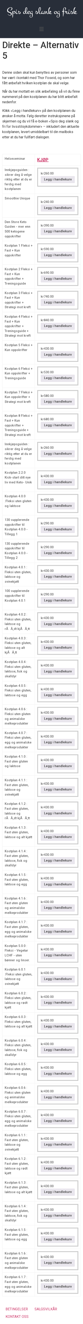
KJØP (42, 159)
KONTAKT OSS (17, 1317)
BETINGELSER (17, 1309)
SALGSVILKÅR (46, 1309)
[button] (41, 29)
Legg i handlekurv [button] (58, 179)
